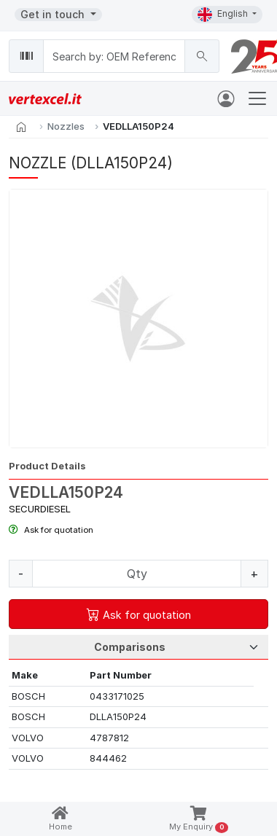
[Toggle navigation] (257, 98)
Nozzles (66, 126)
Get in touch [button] (53, 14)
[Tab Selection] (138, 647)
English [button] (224, 14)
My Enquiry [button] (198, 819)
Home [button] (60, 819)
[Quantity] (136, 573)
